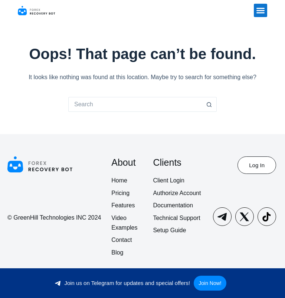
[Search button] (209, 104)
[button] (260, 10)
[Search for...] (135, 104)
